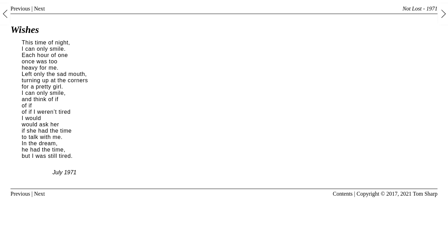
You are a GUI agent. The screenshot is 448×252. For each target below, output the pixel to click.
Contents (343, 194)
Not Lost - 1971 (420, 9)
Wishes (24, 29)
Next (39, 9)
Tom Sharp (425, 194)
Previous (20, 9)
